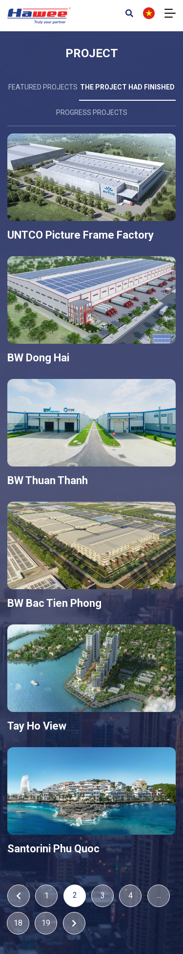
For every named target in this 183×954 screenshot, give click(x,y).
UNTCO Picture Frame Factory (80, 235)
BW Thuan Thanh (47, 480)
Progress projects (91, 112)
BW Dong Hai (38, 358)
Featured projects (43, 87)
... (159, 895)
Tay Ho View (36, 726)
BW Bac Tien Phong (54, 603)
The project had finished (127, 87)
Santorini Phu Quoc (53, 849)
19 (45, 923)
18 (18, 923)
